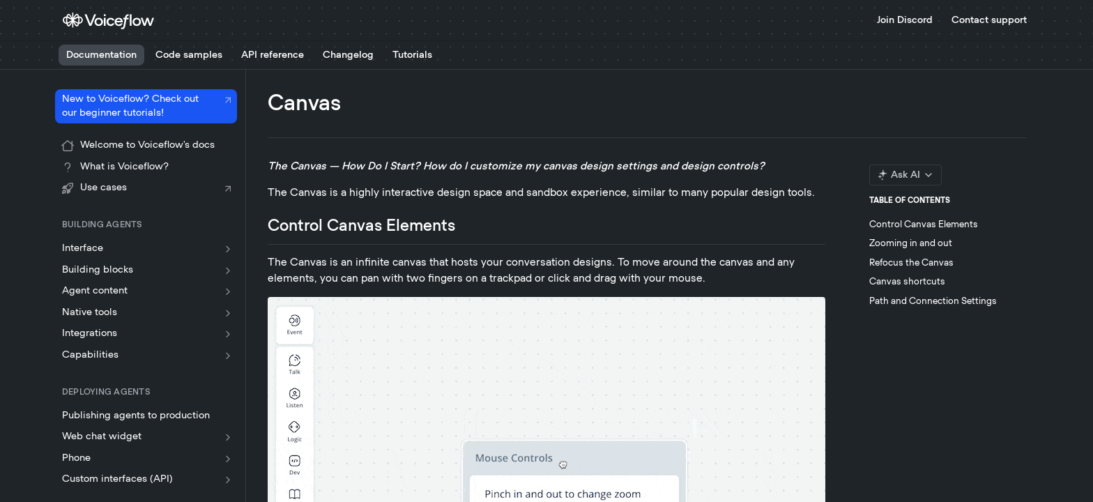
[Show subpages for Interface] (228, 248)
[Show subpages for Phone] (228, 458)
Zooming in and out (910, 243)
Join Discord (905, 20)
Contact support (989, 20)
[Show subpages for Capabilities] (228, 355)
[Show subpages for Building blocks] (228, 270)
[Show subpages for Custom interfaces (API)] (228, 479)
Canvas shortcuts (907, 282)
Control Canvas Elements (923, 224)
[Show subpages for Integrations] (228, 334)
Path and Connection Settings (933, 301)
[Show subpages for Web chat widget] (228, 437)
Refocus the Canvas (911, 263)
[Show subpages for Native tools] (228, 313)
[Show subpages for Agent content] (228, 291)
